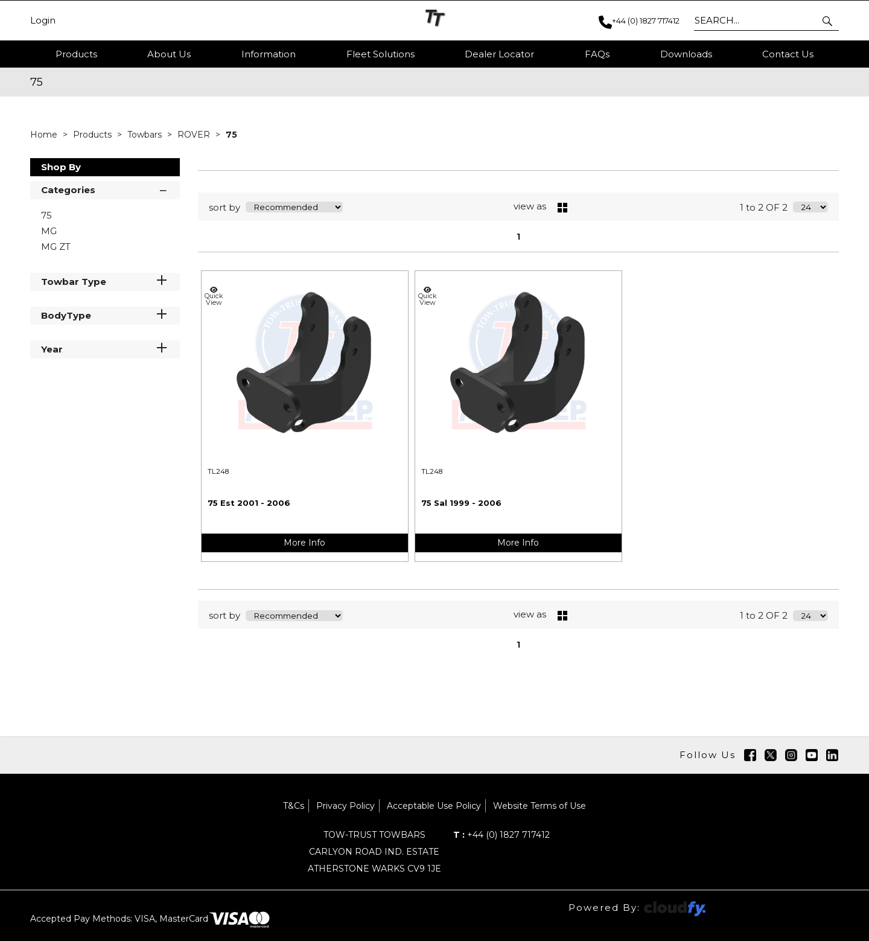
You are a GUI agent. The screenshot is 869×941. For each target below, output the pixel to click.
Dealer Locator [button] (499, 54)
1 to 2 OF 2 (764, 207)
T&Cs (293, 805)
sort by (224, 207)
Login (43, 20)
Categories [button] (105, 189)
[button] (828, 20)
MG (49, 231)
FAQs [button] (597, 54)
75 (231, 134)
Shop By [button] (61, 167)
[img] (750, 755)
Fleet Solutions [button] (380, 54)
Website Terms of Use (539, 805)
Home (45, 134)
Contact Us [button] (787, 54)
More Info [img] (304, 542)
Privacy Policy (345, 805)
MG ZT (56, 246)
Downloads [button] (686, 54)
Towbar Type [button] (105, 281)
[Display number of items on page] (810, 207)
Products (76, 54)
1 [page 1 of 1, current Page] (518, 236)
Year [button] (105, 348)
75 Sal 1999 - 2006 (461, 503)
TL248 (218, 471)
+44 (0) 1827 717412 (501, 834)
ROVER (194, 134)
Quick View (214, 296)
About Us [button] (169, 54)
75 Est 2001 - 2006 (249, 503)
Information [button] (268, 54)
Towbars (145, 134)
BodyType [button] (105, 314)
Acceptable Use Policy (434, 805)
